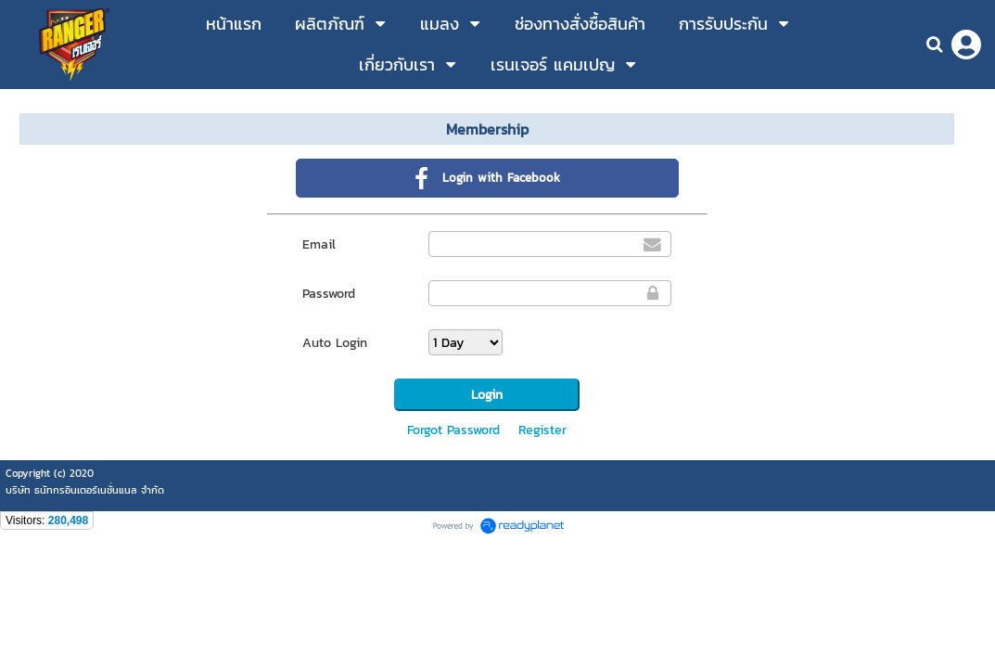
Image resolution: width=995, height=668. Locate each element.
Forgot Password (453, 430)
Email (319, 244)
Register (542, 430)
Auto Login (334, 343)
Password (328, 293)
